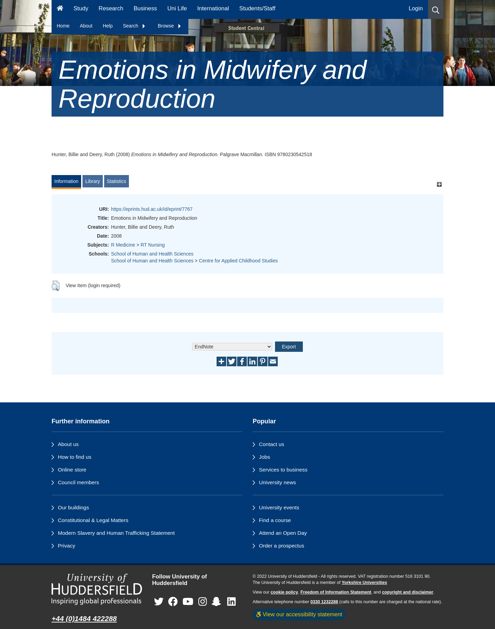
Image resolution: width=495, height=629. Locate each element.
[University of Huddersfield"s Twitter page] (159, 601)
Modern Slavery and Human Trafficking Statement (116, 533)
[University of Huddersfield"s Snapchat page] (217, 601)
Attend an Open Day (283, 533)
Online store (72, 470)
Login (416, 8)
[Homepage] (60, 9)
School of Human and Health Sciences (152, 254)
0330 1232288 (324, 601)
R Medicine (123, 245)
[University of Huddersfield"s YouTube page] (188, 601)
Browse (170, 26)
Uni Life (177, 8)
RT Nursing (153, 245)
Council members (78, 482)
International (213, 8)
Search (134, 26)
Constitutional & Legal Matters (93, 520)
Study (81, 8)
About (86, 26)
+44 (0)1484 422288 (84, 618)
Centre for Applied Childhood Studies (238, 260)
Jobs (264, 457)
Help (108, 26)
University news (277, 482)
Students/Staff (257, 8)
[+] (439, 184)
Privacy (66, 546)
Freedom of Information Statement (335, 592)
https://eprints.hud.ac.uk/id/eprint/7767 (151, 209)
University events (279, 507)
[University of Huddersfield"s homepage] (97, 589)
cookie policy (284, 592)
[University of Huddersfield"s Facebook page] (173, 601)
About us (68, 444)
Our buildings (73, 507)
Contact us (271, 444)
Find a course (275, 520)
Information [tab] (66, 181)
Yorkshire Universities (364, 582)
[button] (435, 9)
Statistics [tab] (116, 181)
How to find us (74, 457)
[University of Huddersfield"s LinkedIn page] (231, 601)
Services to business (283, 470)
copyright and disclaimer (407, 592)
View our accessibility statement (299, 614)
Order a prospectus (281, 546)
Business (145, 8)
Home (63, 26)
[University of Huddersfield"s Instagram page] (202, 601)
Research (111, 8)
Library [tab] (92, 181)
